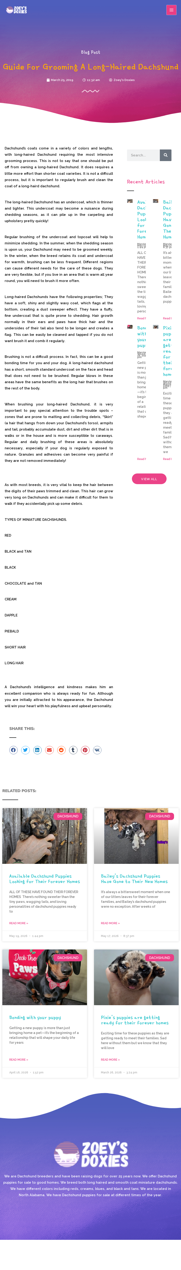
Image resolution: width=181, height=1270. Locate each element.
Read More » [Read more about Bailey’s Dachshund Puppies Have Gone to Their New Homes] (110, 923)
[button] (13, 750)
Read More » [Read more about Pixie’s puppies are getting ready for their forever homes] (110, 1059)
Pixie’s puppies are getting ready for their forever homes (135, 1019)
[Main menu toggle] (171, 10)
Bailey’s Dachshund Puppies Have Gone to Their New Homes (134, 878)
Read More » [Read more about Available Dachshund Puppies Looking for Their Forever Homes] (18, 923)
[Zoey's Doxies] (16, 10)
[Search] (165, 155)
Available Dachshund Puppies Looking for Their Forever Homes (44, 878)
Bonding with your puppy (145, 336)
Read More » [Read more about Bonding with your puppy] (18, 1059)
